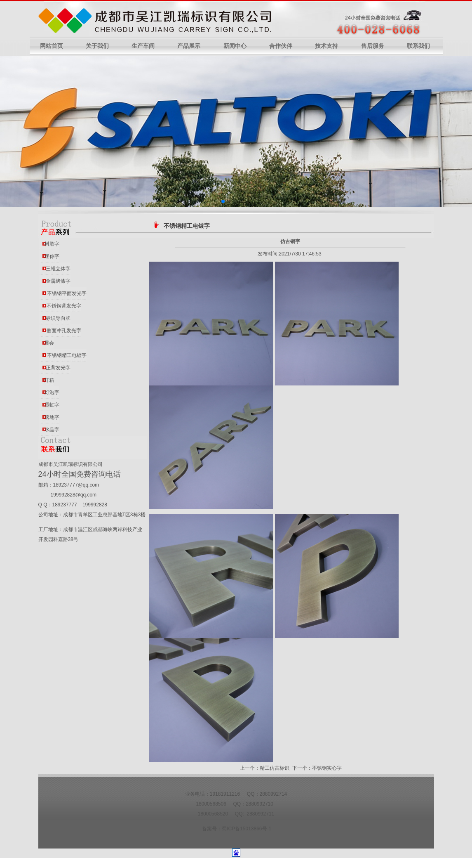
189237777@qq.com (76, 485)
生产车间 (143, 46)
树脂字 (52, 244)
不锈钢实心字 (327, 768)
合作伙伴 (280, 46)
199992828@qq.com (74, 495)
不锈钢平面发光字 (67, 293)
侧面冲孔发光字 (64, 330)
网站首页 (51, 46)
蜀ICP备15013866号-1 (246, 829)
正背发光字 (58, 368)
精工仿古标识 (274, 768)
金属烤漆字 (58, 281)
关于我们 (97, 46)
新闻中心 (235, 46)
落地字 (52, 417)
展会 (49, 343)
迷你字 (52, 256)
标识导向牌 (58, 318)
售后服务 (372, 46)
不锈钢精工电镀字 (67, 355)
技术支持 (326, 46)
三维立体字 (58, 269)
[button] (223, 201)
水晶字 (52, 430)
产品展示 (188, 46)
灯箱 (49, 380)
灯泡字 (52, 392)
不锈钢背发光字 (64, 306)
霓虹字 (52, 405)
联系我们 (418, 46)
